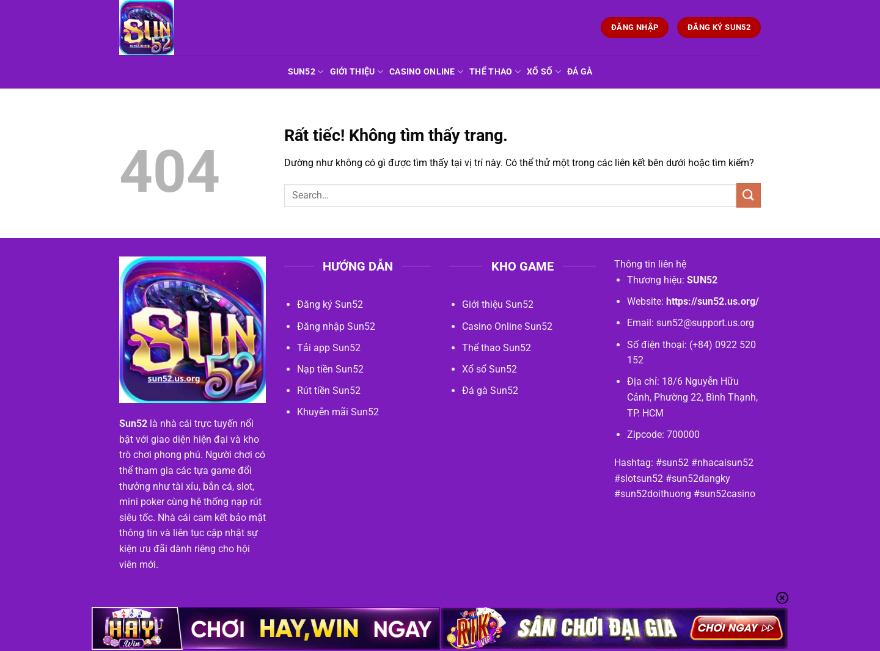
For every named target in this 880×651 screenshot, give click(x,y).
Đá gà (579, 72)
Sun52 (306, 72)
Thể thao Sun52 (496, 348)
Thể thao (495, 72)
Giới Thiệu (356, 72)
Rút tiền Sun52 (329, 390)
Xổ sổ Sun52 (489, 369)
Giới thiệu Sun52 (498, 304)
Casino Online (426, 72)
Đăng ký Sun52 (330, 304)
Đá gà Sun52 (490, 390)
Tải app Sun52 (329, 348)
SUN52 (702, 280)
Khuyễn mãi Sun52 (338, 412)
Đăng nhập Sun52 (336, 326)
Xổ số (544, 72)
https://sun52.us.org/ (712, 301)
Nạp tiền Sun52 (330, 369)
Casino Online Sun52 (507, 326)
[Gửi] (748, 195)
